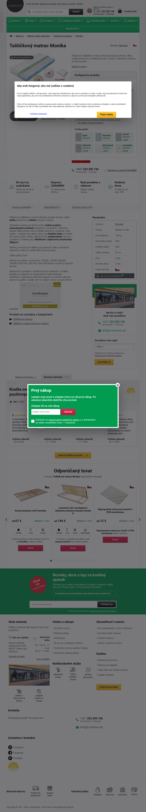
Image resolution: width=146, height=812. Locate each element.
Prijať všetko (106, 114)
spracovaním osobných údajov (64, 419)
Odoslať (68, 411)
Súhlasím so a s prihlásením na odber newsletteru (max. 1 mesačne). (66, 421)
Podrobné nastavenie (38, 114)
